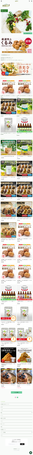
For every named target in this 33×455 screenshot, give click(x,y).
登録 (22, 444)
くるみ (2, 409)
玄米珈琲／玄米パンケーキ (5, 404)
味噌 (1, 426)
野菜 (1, 412)
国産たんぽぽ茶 (3, 418)
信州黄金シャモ (3, 429)
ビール (2, 415)
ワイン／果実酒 (3, 432)
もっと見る (16, 392)
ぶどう (2, 435)
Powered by (16, 450)
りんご (2, 421)
